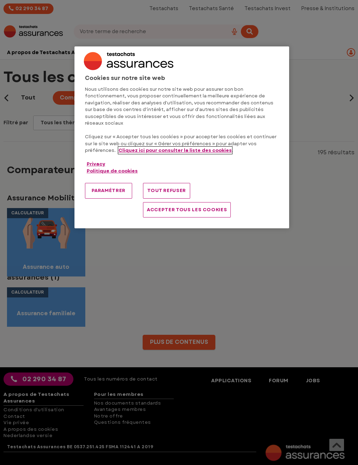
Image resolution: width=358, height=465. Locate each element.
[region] (181, 137)
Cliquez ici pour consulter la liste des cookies (175, 150)
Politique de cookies (112, 171)
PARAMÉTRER (109, 190)
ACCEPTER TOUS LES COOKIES (187, 209)
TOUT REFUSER (166, 190)
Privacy (96, 164)
